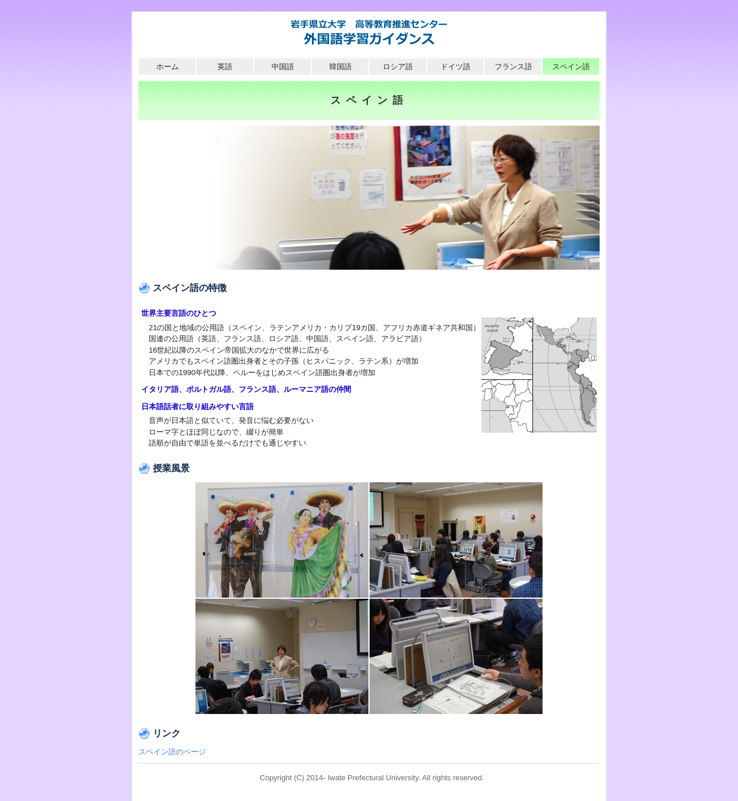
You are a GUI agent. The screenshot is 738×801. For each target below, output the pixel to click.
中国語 (283, 66)
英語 (224, 66)
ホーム (167, 66)
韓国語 (340, 66)
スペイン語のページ (172, 751)
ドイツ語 (455, 66)
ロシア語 (398, 66)
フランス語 (513, 66)
